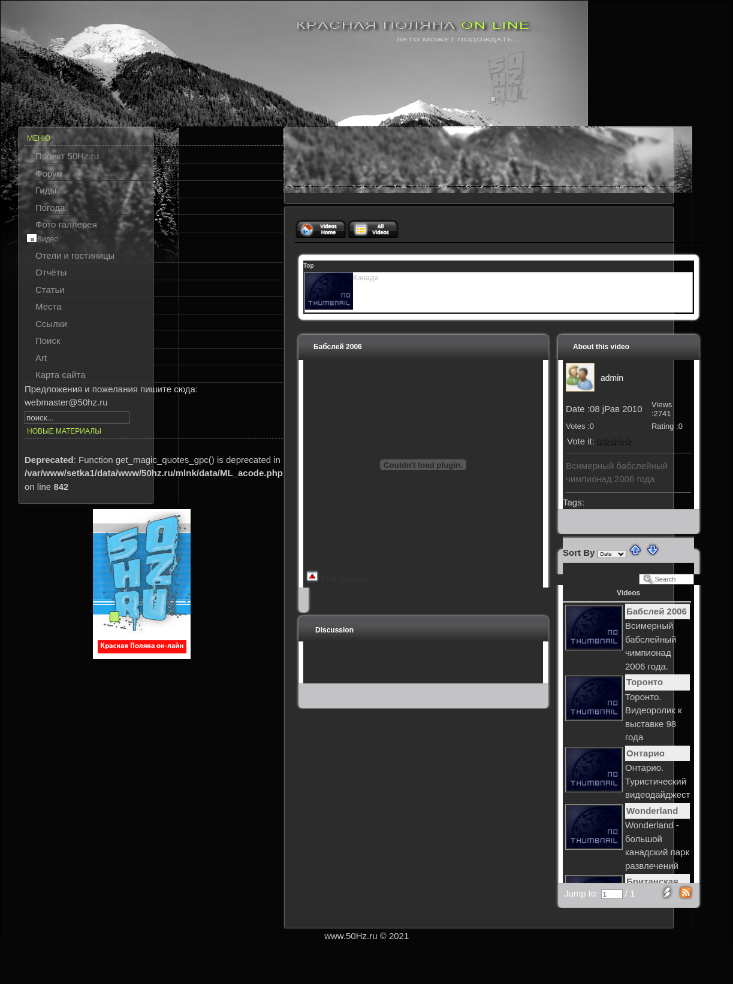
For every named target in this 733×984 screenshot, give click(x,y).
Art (41, 358)
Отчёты (51, 272)
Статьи (50, 289)
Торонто (644, 682)
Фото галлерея (66, 224)
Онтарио (645, 753)
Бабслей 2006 (656, 611)
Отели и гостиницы (74, 255)
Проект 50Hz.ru (67, 156)
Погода (50, 207)
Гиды (45, 190)
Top (308, 265)
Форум (49, 173)
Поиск (48, 340)
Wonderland (652, 811)
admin (612, 378)
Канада (365, 278)
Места (48, 306)
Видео (47, 239)
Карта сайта (60, 375)
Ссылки (51, 324)
